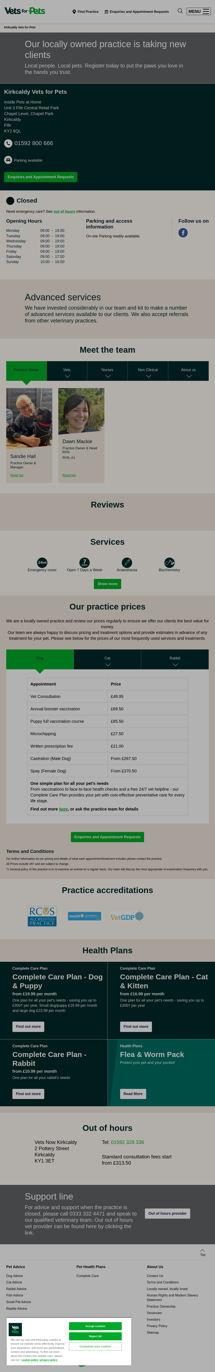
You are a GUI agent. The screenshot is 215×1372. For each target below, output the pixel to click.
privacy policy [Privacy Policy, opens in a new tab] (48, 1359)
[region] (69, 1341)
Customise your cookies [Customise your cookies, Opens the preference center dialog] (95, 1346)
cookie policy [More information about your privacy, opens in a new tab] (30, 1359)
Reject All (95, 1336)
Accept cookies (95, 1326)
